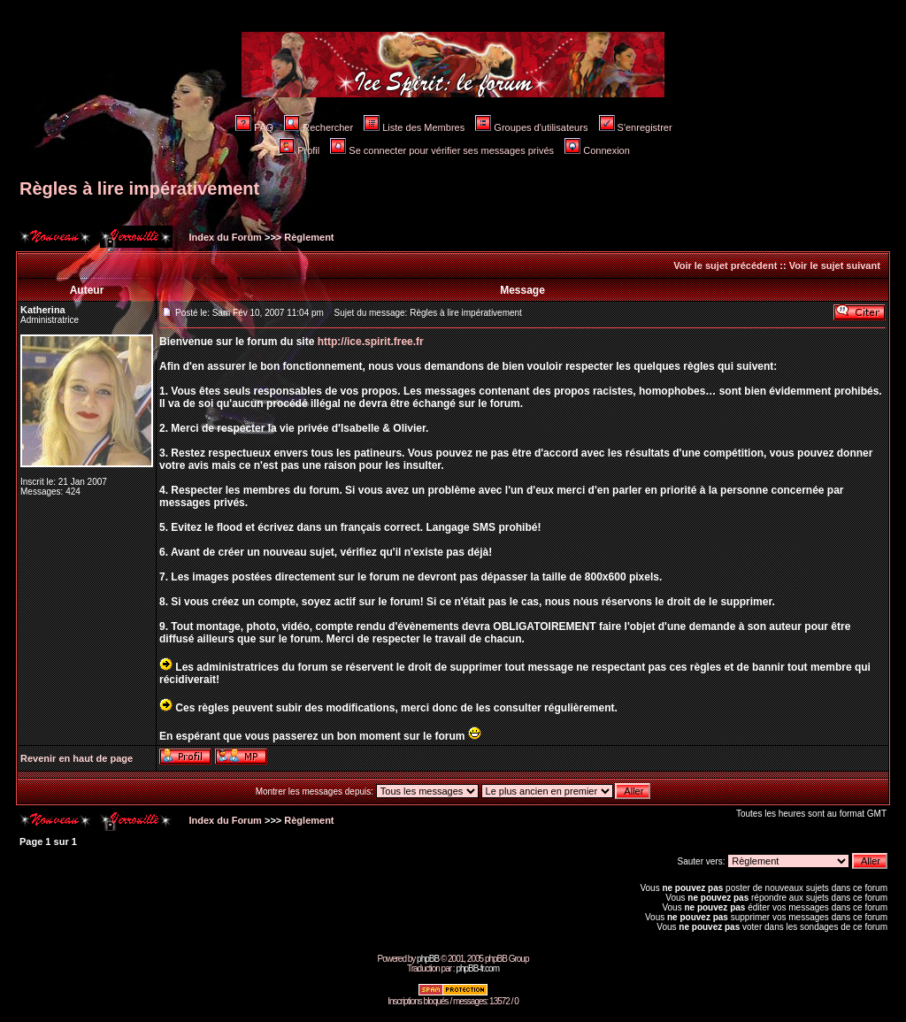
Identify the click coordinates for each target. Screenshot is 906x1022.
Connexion (597, 150)
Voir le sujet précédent (725, 265)
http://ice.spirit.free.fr (371, 341)
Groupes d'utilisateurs (531, 127)
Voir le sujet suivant (834, 265)
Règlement (309, 237)
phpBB (428, 959)
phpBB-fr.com (477, 968)
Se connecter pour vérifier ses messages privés (442, 150)
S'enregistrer (635, 127)
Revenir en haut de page (76, 758)
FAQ (254, 127)
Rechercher (318, 127)
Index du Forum (224, 237)
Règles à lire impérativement (139, 188)
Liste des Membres (414, 127)
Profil (299, 150)
